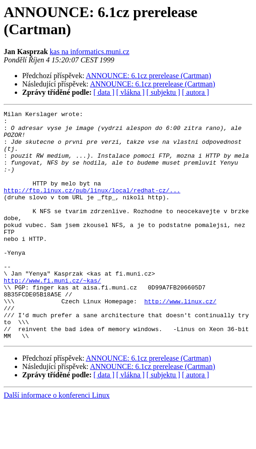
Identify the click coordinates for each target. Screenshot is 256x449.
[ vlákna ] (130, 92)
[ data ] (103, 92)
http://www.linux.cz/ (180, 340)
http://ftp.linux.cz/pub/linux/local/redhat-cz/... (92, 207)
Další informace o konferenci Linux (57, 441)
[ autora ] (195, 92)
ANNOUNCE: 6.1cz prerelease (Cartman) (148, 76)
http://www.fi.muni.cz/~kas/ (52, 315)
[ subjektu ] (163, 92)
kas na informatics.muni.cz (89, 51)
